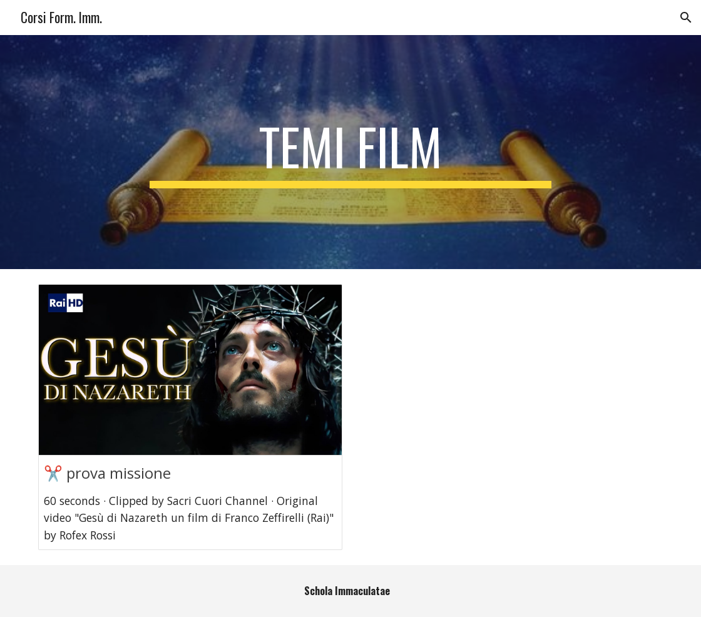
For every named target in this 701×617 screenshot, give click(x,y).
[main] (350, 152)
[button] (686, 18)
